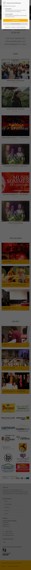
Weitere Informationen (21, 27)
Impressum (13, 27)
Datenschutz (7, 27)
